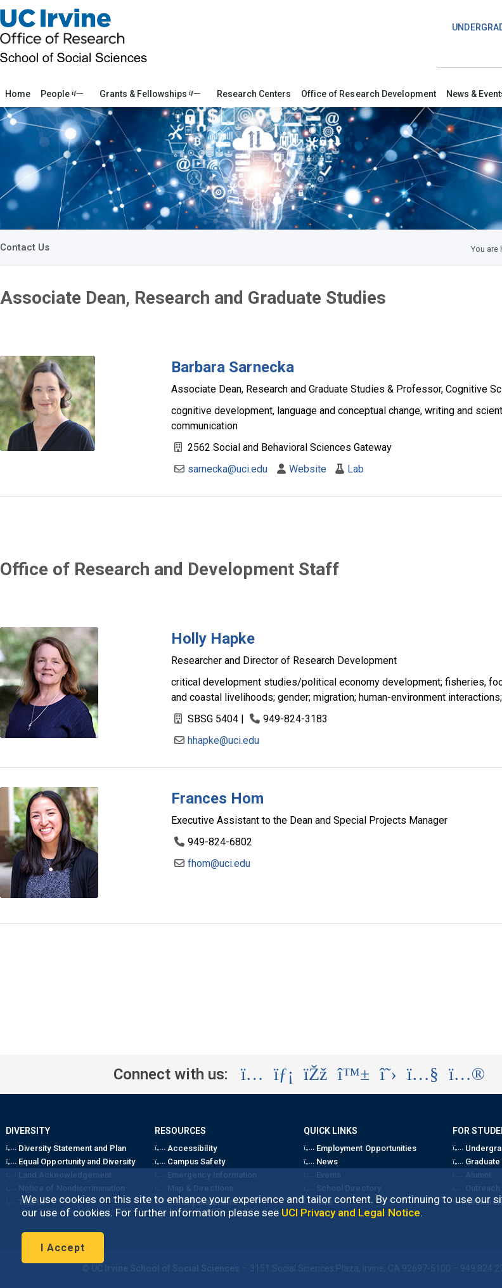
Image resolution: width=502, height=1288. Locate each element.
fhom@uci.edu (219, 863)
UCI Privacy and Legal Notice (350, 1212)
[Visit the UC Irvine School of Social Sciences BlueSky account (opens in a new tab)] (354, 1074)
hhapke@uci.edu (223, 740)
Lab (355, 469)
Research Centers (254, 94)
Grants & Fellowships (150, 94)
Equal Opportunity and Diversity (70, 1161)
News (321, 1161)
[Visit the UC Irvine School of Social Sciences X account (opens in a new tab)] (388, 1074)
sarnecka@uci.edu (228, 469)
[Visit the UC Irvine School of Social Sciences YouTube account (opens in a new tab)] (423, 1074)
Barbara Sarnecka (232, 367)
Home (17, 94)
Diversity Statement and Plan (66, 1148)
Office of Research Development (368, 94)
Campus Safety (189, 1161)
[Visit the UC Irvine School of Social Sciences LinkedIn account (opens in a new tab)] (283, 1074)
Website (307, 469)
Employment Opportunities (360, 1148)
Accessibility (185, 1148)
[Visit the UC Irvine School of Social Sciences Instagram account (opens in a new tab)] (252, 1074)
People (62, 94)
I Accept (63, 1248)
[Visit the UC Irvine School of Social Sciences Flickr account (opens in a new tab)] (467, 1074)
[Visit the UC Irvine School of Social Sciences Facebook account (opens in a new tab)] (315, 1074)
